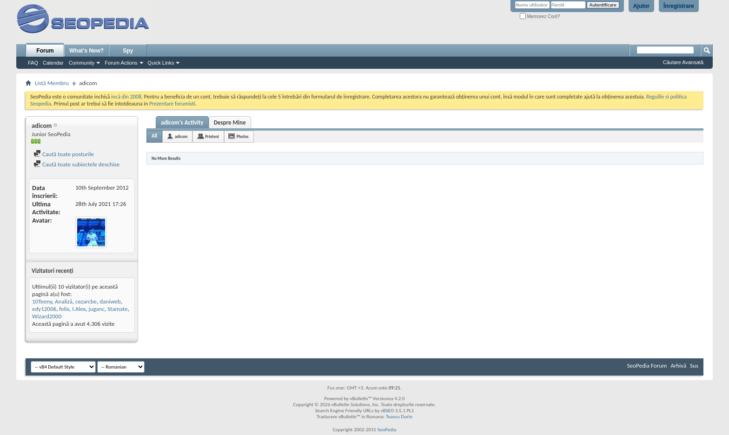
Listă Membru (52, 82)
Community (82, 63)
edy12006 (44, 308)
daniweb (109, 301)
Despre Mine (230, 122)
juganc (97, 308)
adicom (181, 136)
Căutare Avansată (683, 62)
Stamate (117, 308)
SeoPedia (387, 430)
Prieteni (212, 136)
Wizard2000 (46, 316)
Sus (694, 365)
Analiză (64, 301)
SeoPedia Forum (647, 365)
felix (64, 308)
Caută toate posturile (63, 154)
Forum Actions (121, 63)
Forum (44, 50)
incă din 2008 (126, 96)
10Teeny (42, 301)
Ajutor (641, 6)
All (154, 136)
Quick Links (161, 63)
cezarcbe (86, 301)
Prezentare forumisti (172, 103)
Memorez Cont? (540, 16)
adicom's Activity (182, 122)
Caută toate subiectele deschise (76, 164)
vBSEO (387, 411)
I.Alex (79, 308)
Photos (243, 136)
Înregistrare (678, 6)
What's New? (86, 50)
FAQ (33, 63)
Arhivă (678, 365)
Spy (128, 50)
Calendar (53, 63)
